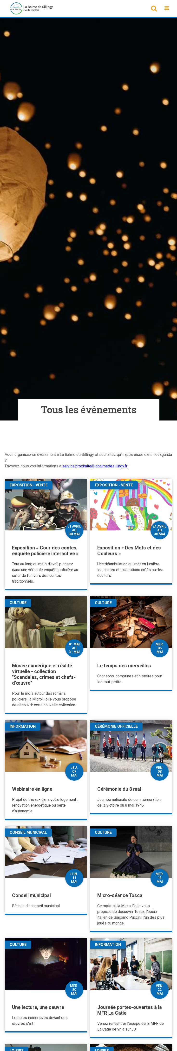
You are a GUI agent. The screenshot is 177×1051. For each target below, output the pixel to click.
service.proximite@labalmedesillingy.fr (94, 466)
